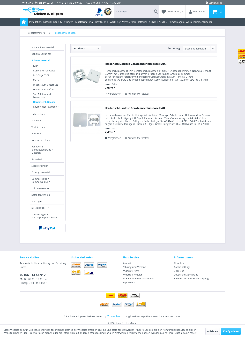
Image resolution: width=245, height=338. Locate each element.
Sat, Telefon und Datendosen (42, 96)
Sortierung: (174, 48)
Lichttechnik (38, 114)
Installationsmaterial (42, 47)
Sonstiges (36, 201)
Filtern (79, 48)
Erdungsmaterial (40, 172)
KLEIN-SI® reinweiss (44, 70)
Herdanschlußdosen (44, 101)
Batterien (36, 133)
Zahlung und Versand (134, 267)
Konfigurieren (231, 331)
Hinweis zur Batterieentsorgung (191, 278)
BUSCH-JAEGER (41, 75)
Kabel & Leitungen (41, 53)
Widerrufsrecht (131, 270)
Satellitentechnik (40, 194)
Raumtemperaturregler (46, 106)
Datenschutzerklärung (186, 274)
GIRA (35, 65)
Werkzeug (36, 120)
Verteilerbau (38, 127)
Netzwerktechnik (40, 140)
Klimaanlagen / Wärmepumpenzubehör (44, 216)
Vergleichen (113, 93)
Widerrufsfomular (132, 274)
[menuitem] (104, 11)
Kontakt (127, 263)
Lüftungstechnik (40, 188)
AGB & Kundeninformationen (138, 278)
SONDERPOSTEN (40, 207)
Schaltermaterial (40, 60)
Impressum (129, 282)
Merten (37, 80)
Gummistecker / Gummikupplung (40, 180)
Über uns (179, 270)
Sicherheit (37, 159)
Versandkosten (115, 316)
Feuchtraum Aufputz (44, 89)
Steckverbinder (39, 165)
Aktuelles (179, 263)
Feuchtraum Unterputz (45, 84)
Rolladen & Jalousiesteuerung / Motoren (42, 149)
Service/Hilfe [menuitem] (214, 2)
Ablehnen (212, 331)
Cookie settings (182, 267)
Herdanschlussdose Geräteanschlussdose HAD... (136, 64)
